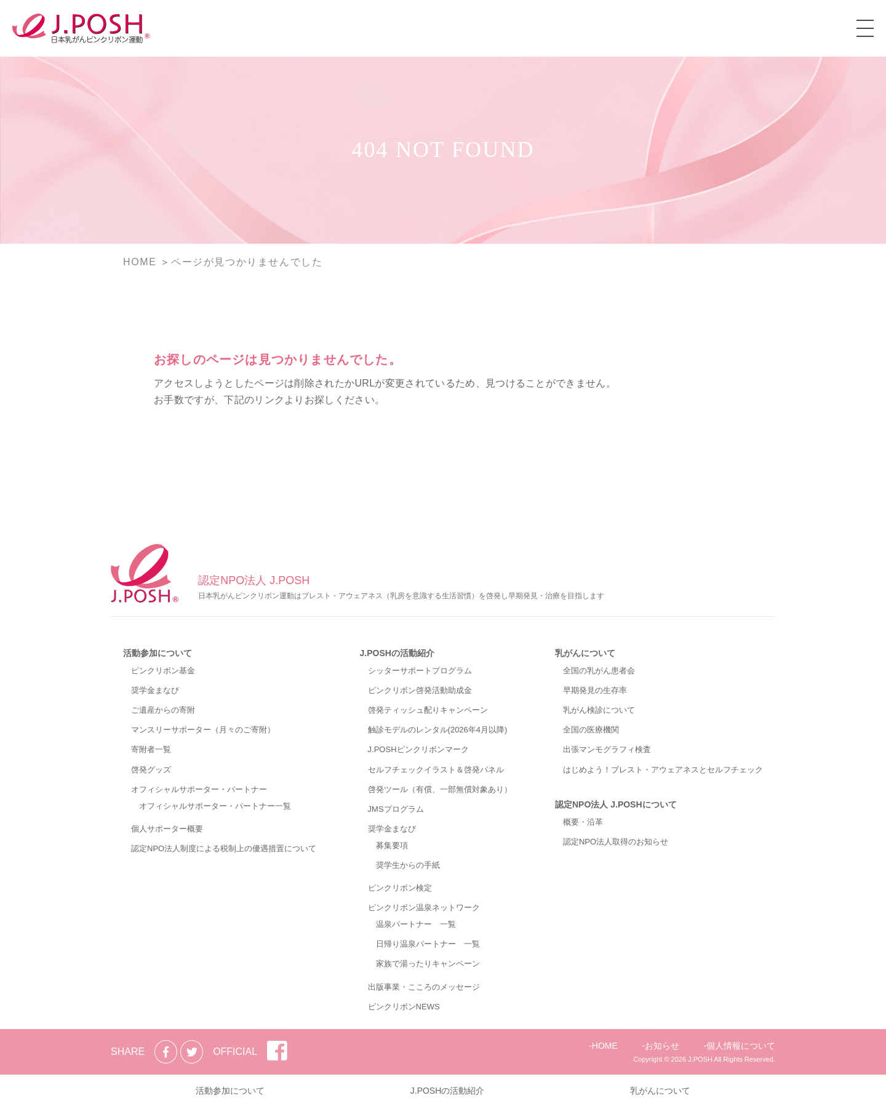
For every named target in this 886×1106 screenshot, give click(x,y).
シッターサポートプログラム (420, 670)
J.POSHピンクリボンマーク (418, 749)
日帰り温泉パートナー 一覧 (428, 943)
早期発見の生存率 (595, 690)
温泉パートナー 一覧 (416, 924)
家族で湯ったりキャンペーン (428, 963)
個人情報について (740, 1046)
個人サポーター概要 (167, 828)
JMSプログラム (396, 809)
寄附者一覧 (151, 749)
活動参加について (157, 653)
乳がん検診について (599, 710)
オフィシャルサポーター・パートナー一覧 (215, 806)
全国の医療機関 (591, 729)
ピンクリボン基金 (163, 670)
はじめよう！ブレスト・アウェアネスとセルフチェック (663, 769)
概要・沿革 (583, 822)
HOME (605, 1046)
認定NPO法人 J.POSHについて (616, 804)
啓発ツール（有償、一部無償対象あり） (440, 789)
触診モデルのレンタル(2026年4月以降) (438, 729)
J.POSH (700, 1059)
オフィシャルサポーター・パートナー (199, 789)
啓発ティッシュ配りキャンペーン (428, 710)
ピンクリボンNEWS (404, 1006)
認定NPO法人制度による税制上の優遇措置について (223, 848)
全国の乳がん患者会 (599, 670)
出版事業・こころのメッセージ (424, 987)
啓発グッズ (151, 769)
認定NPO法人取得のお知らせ (615, 841)
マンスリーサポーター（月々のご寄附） (203, 729)
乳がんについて (585, 653)
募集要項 (392, 845)
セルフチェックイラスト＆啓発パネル (436, 769)
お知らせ (662, 1046)
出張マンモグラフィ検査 (607, 749)
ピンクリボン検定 (400, 887)
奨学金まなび (155, 690)
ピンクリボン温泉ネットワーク (424, 907)
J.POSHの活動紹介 (397, 653)
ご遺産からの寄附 (163, 710)
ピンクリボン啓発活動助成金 (420, 690)
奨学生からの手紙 (408, 865)
